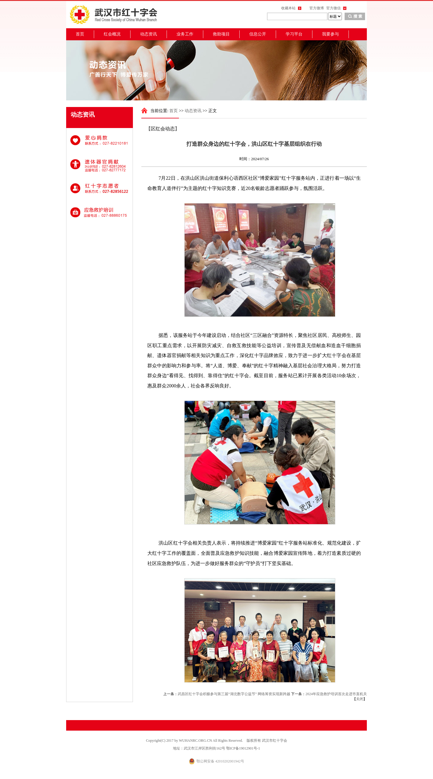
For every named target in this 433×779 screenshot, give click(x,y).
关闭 (359, 699)
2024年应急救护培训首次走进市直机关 (336, 694)
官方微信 (333, 8)
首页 (80, 34)
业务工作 (185, 34)
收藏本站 (288, 8)
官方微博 (316, 8)
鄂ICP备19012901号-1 (243, 748)
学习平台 (294, 34)
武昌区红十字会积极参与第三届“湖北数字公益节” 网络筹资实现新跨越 (234, 694)
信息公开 (257, 34)
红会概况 (112, 34)
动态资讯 (148, 34)
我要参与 (330, 34)
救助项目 (221, 34)
